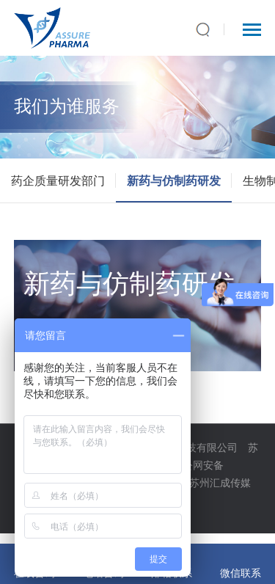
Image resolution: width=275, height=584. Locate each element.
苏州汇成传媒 (220, 482)
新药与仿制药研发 (174, 180)
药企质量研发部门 (58, 180)
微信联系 (240, 573)
